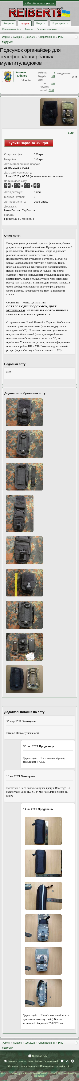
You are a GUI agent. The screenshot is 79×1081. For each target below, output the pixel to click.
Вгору (67, 1061)
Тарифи (29, 29)
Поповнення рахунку (47, 29)
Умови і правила (29, 1066)
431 (53, 83)
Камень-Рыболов (21, 74)
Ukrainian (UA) (39, 1056)
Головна (62, 1061)
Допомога (13, 1066)
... (63, 29)
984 (53, 76)
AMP (71, 133)
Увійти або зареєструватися (40, 3)
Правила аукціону (11, 29)
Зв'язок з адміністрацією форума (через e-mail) (33, 1061)
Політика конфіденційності (54, 1066)
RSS (72, 1061)
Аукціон (25, 23)
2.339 (51, 90)
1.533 (74, 77)
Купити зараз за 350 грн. (29, 143)
